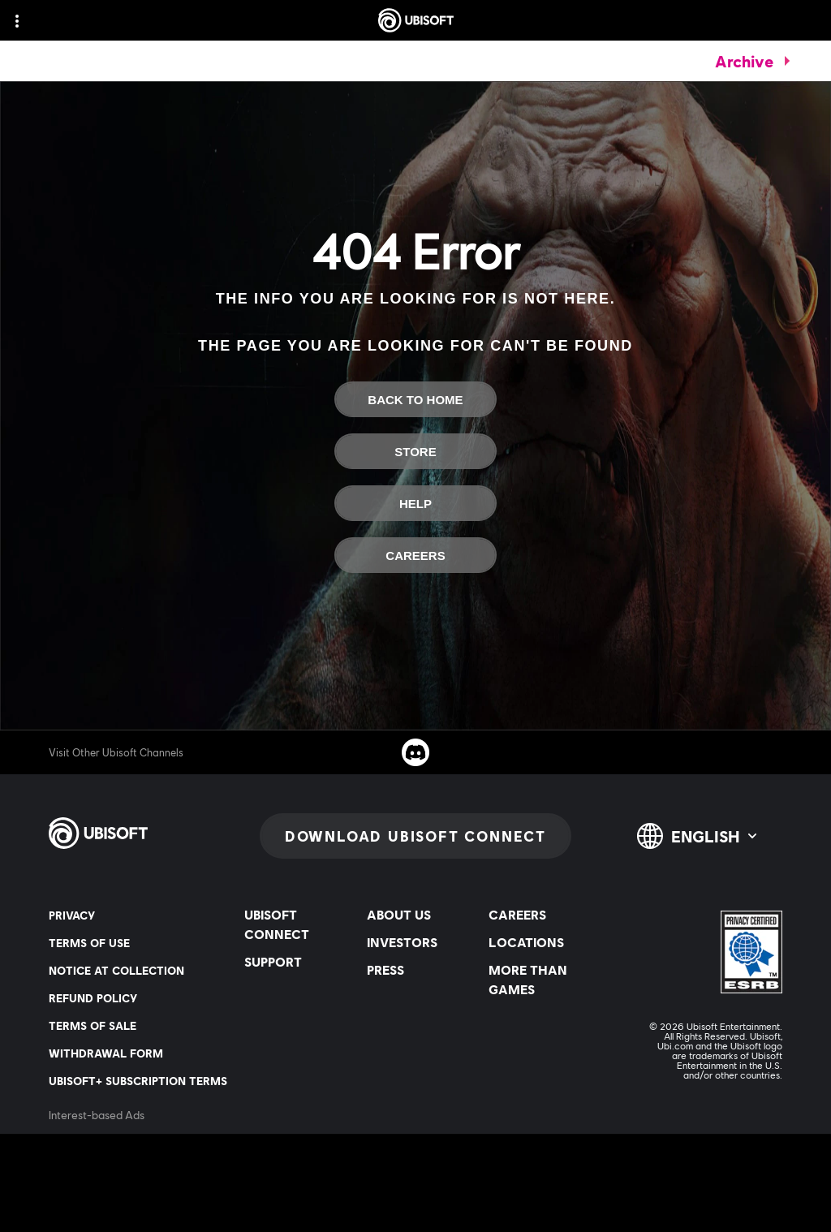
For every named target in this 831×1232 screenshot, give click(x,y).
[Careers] (415, 555)
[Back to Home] (415, 399)
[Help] (415, 503)
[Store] (415, 451)
